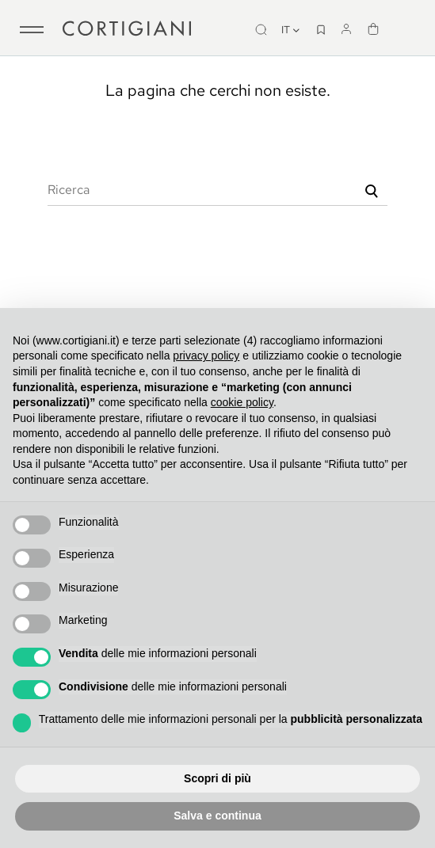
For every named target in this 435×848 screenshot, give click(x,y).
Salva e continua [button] (217, 815)
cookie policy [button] (242, 402)
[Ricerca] (217, 190)
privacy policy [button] (206, 355)
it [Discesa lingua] (291, 29)
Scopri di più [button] (217, 778)
